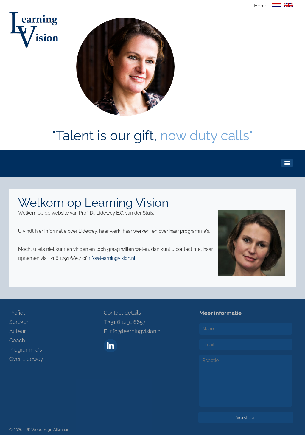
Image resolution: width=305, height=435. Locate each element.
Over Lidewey (26, 359)
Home (260, 6)
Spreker (19, 322)
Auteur (17, 331)
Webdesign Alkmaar (50, 429)
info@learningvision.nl (112, 258)
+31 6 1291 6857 (126, 322)
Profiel (17, 313)
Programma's (25, 350)
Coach (17, 340)
